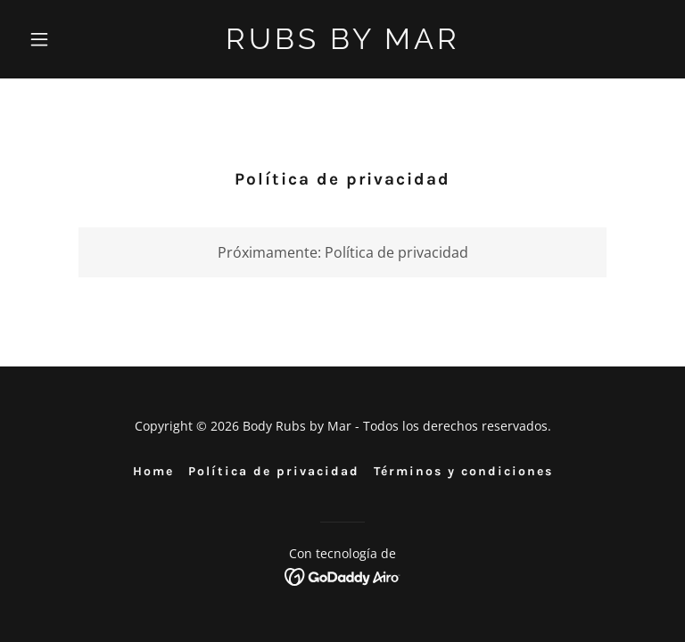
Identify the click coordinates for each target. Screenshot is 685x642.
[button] (69, 39)
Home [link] (153, 471)
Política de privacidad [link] (273, 471)
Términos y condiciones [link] (463, 471)
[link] (343, 44)
